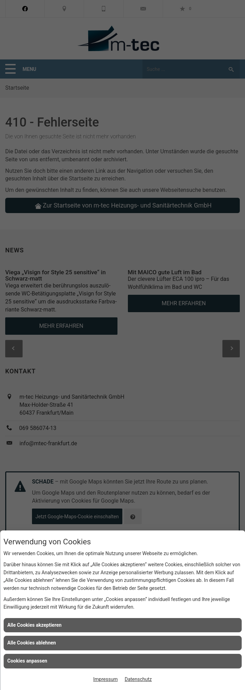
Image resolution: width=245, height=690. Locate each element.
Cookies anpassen (27, 661)
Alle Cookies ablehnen (31, 643)
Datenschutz (138, 679)
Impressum (105, 679)
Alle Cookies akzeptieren (34, 625)
